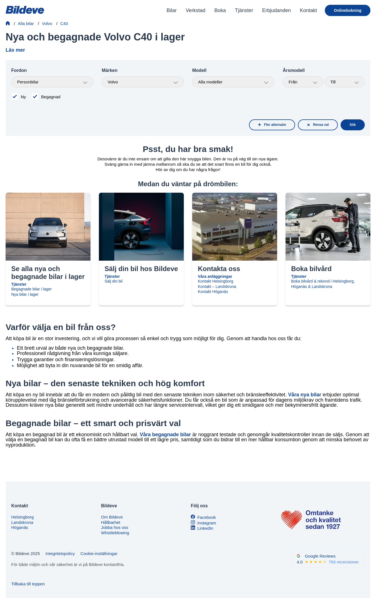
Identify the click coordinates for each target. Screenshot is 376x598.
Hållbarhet (110, 522)
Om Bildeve (112, 517)
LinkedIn (205, 528)
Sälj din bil (114, 281)
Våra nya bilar (304, 394)
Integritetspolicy (60, 553)
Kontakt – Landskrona (217, 286)
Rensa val (321, 125)
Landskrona (22, 522)
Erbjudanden (276, 10)
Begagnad (50, 96)
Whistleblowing (115, 532)
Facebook (206, 517)
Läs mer (15, 50)
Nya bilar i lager (24, 294)
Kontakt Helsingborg (215, 281)
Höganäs (19, 527)
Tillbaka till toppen (28, 583)
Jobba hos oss (114, 527)
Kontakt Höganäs (213, 291)
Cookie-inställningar (98, 553)
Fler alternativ (275, 125)
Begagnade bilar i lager (31, 289)
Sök (353, 125)
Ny (23, 96)
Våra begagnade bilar (165, 434)
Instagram (206, 522)
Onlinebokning (347, 10)
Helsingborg (22, 517)
